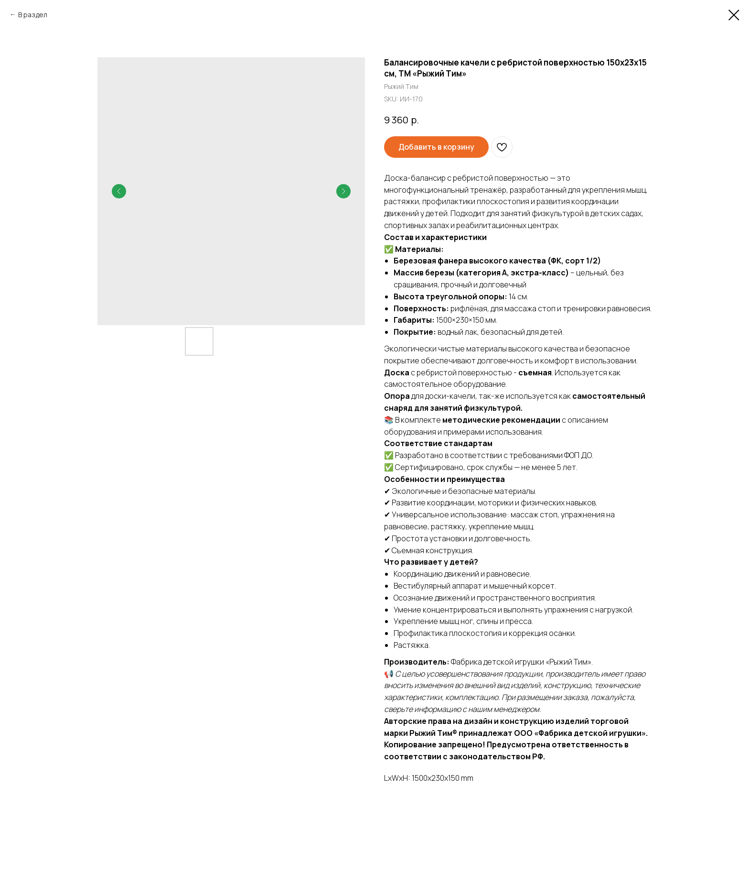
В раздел (32, 14)
